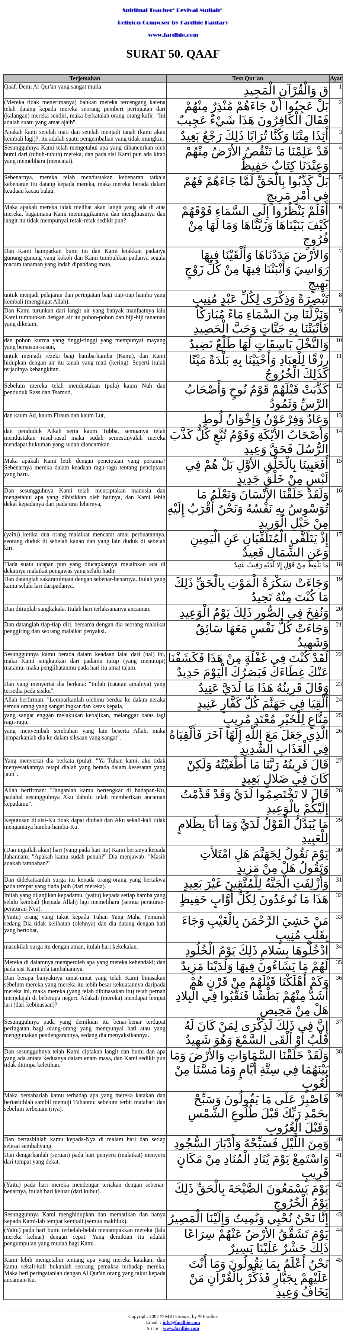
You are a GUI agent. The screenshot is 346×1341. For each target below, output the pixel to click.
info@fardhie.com (181, 1322)
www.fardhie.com (181, 1328)
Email (152, 1322)
